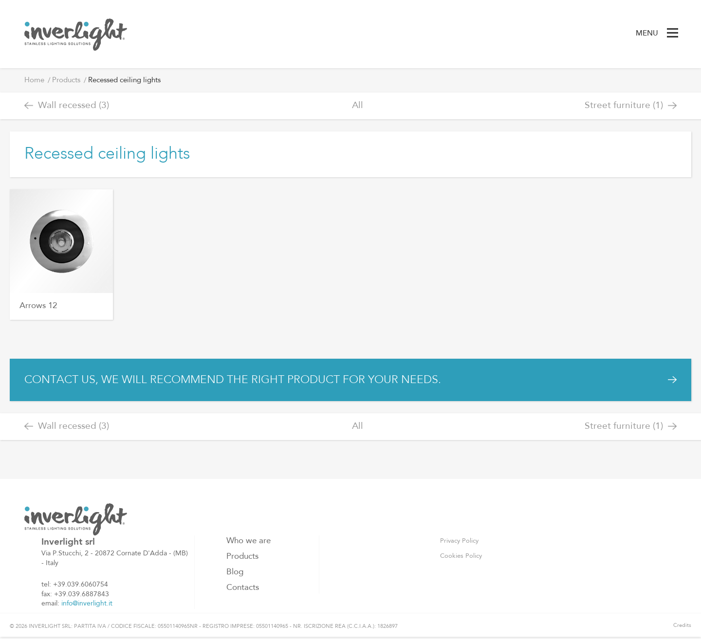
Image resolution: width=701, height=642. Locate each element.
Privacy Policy (459, 541)
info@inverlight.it (86, 603)
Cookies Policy (461, 556)
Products (66, 80)
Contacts (242, 588)
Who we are (248, 541)
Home (34, 80)
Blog (234, 572)
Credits (682, 625)
